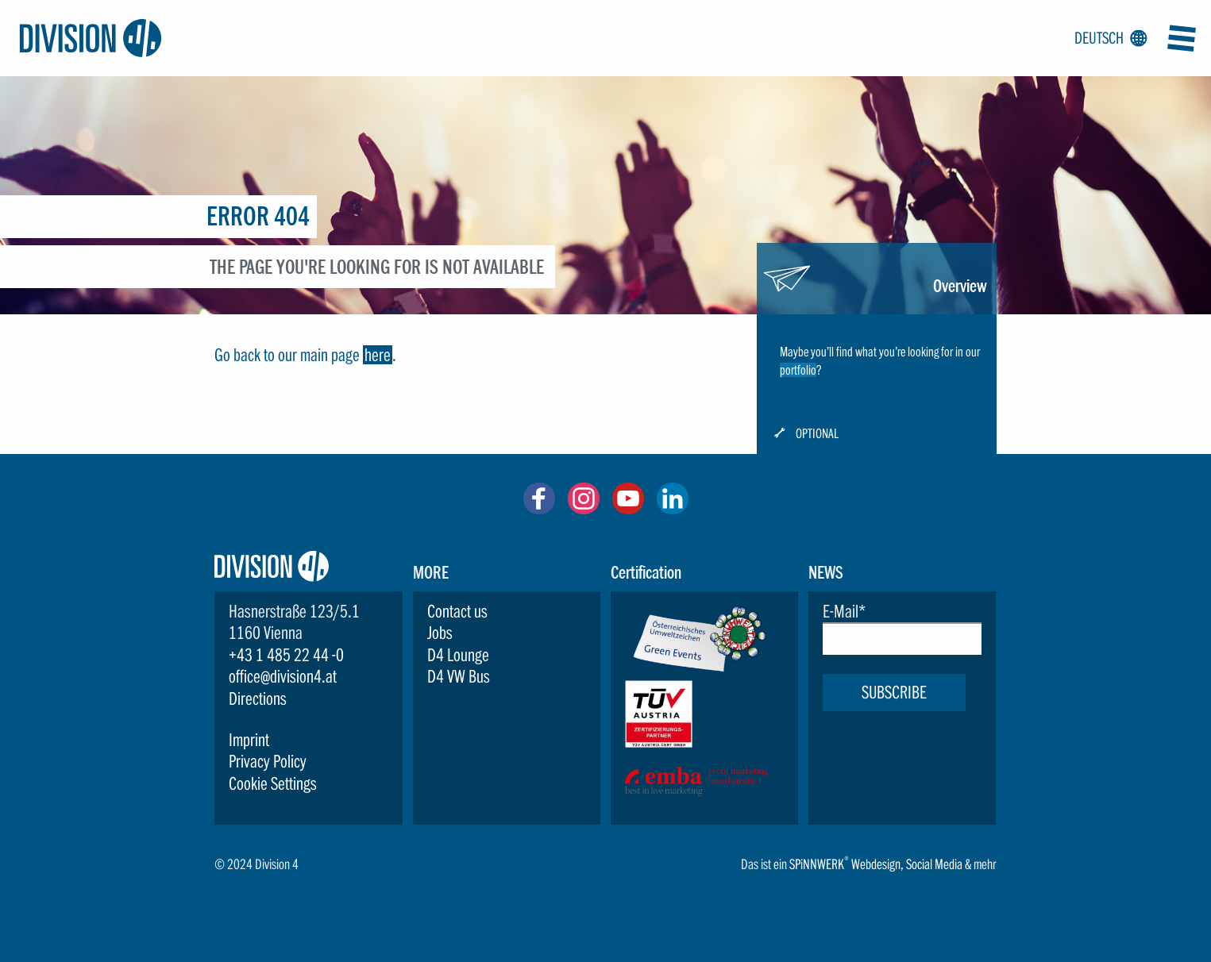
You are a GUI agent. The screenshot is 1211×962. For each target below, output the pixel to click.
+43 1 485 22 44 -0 (286, 654)
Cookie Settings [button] (273, 783)
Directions (258, 698)
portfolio (798, 370)
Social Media (934, 864)
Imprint (249, 739)
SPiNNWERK (816, 864)
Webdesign (876, 864)
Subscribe (894, 692)
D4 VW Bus (458, 676)
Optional (817, 434)
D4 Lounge (458, 654)
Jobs (440, 632)
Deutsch (1107, 39)
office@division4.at (283, 676)
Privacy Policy (268, 761)
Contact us (457, 611)
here (377, 354)
